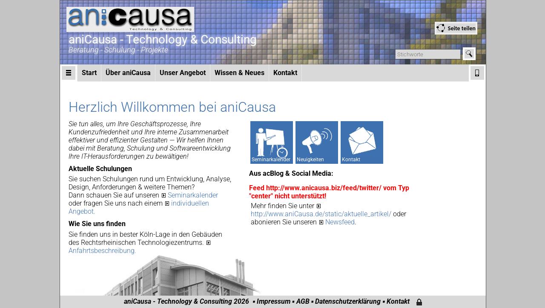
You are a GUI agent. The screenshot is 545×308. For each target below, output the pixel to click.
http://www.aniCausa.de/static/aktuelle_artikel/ (322, 214)
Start (89, 73)
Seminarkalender (193, 195)
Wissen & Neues (239, 73)
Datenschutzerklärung (348, 301)
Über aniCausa (128, 73)
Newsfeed (340, 222)
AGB (303, 301)
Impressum (273, 301)
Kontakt (285, 73)
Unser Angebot (183, 73)
